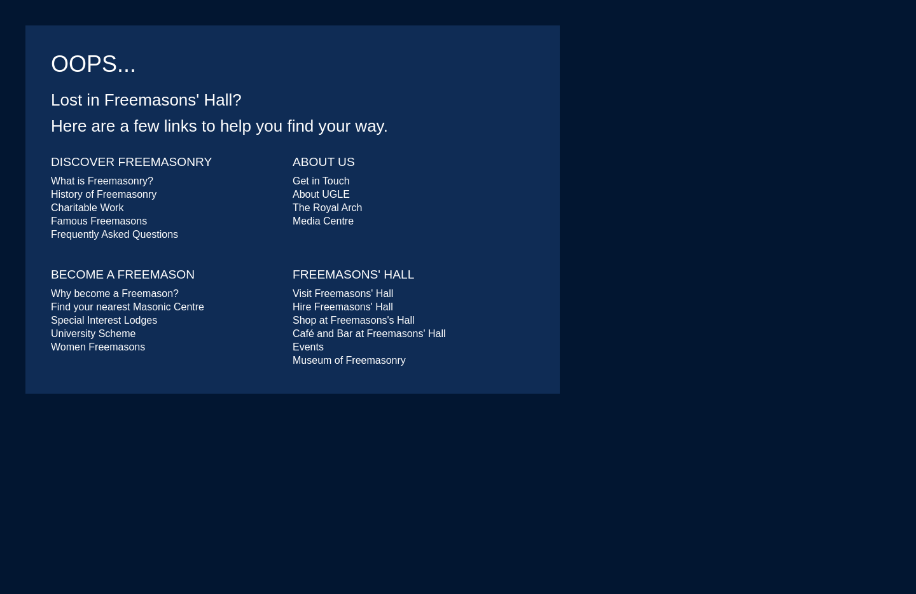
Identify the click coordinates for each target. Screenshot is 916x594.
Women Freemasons (98, 347)
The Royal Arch (327, 207)
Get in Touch (321, 181)
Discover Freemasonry (131, 162)
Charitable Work (87, 207)
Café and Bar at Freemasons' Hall (369, 333)
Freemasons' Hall (353, 274)
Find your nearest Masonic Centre (127, 306)
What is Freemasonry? (102, 181)
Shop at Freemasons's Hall (354, 320)
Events (308, 347)
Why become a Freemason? (115, 293)
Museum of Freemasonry (349, 360)
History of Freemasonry (103, 194)
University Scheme (93, 333)
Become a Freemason (123, 274)
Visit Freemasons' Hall (343, 293)
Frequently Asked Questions (114, 234)
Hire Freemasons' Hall (343, 306)
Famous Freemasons (99, 221)
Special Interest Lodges (104, 320)
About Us (324, 162)
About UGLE (321, 194)
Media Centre (323, 221)
